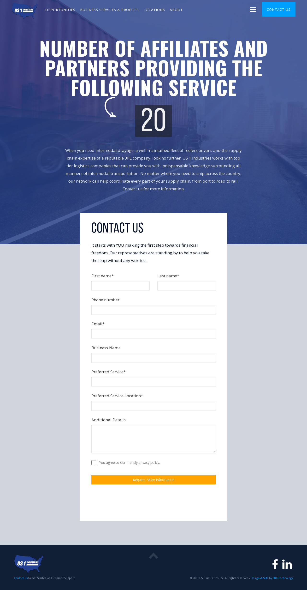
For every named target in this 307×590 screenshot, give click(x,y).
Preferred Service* (108, 372)
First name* (102, 276)
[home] (25, 10)
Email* (98, 324)
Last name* (168, 276)
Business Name (106, 348)
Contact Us (21, 578)
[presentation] (127, 502)
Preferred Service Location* (117, 396)
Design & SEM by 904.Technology (271, 578)
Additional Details (108, 420)
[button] (253, 10)
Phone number (105, 300)
